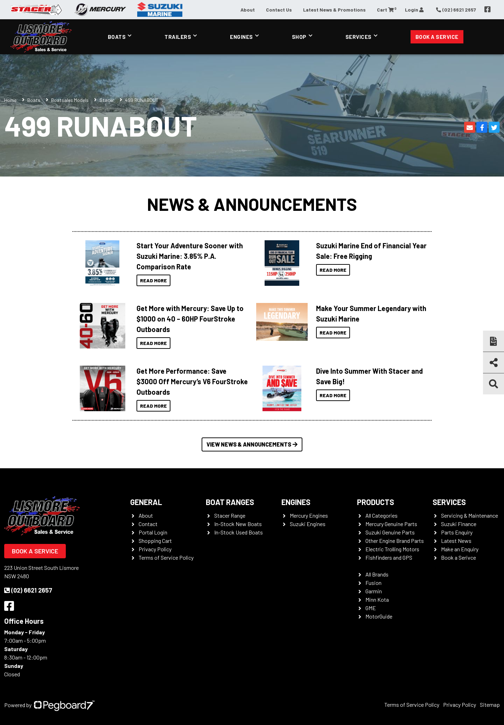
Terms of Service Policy (166, 557)
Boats (117, 37)
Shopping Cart (155, 540)
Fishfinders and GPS (388, 557)
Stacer (106, 100)
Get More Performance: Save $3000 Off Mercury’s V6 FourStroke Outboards (192, 381)
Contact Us (279, 10)
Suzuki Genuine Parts (390, 532)
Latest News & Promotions (334, 10)
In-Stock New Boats (238, 523)
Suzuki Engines (308, 523)
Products (375, 501)
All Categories (381, 515)
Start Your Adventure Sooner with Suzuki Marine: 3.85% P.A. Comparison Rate (189, 256)
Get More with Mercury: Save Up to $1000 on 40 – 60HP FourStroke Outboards (190, 318)
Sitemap (490, 704)
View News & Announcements (252, 444)
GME (370, 608)
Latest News (456, 540)
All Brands (376, 574)
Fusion (373, 582)
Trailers (177, 37)
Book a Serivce (458, 557)
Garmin (373, 591)
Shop (299, 37)
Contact (148, 523)
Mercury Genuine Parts (391, 523)
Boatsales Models (70, 100)
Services (358, 37)
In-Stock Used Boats (238, 532)
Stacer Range (229, 515)
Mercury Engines (309, 515)
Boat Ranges (230, 501)
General (146, 501)
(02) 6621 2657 (28, 590)
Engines (241, 37)
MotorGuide (378, 616)
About (247, 10)
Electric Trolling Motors (392, 549)
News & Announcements (252, 203)
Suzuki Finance (458, 523)
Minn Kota (377, 599)
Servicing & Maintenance (469, 515)
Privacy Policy (155, 549)
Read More (153, 280)
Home (10, 100)
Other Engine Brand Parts (394, 540)
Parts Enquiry (456, 532)
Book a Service (436, 37)
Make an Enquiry (459, 549)
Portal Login (153, 532)
